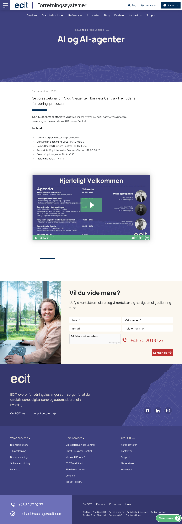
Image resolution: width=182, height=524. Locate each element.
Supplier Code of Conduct (94, 515)
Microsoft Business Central (89, 445)
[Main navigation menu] (5, 5)
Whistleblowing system (137, 512)
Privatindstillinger (133, 515)
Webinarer (145, 469)
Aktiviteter (93, 15)
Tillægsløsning (34, 451)
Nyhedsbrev (145, 463)
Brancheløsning (34, 457)
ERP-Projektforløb (89, 469)
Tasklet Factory (89, 482)
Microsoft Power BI (89, 457)
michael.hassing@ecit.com (36, 513)
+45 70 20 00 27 (143, 340)
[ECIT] (21, 5)
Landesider (148, 5)
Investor (129, 504)
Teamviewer (169, 518)
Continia (89, 476)
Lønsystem (34, 469)
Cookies (86, 512)
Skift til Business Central (89, 451)
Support (151, 15)
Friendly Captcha (114, 343)
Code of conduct (158, 512)
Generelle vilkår (116, 515)
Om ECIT (17, 413)
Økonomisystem (34, 445)
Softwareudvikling (34, 463)
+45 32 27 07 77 (26, 504)
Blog (107, 15)
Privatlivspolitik (99, 512)
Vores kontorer (44, 413)
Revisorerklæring (116, 512)
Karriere (119, 15)
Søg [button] (132, 5)
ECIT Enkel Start (89, 463)
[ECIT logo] (50, 379)
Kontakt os (170, 5)
